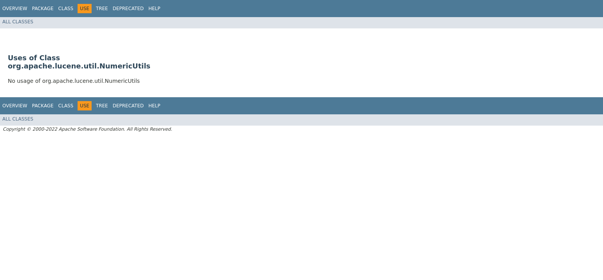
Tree (102, 8)
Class (65, 8)
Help (155, 8)
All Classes (17, 21)
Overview (14, 8)
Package (42, 8)
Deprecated (128, 8)
